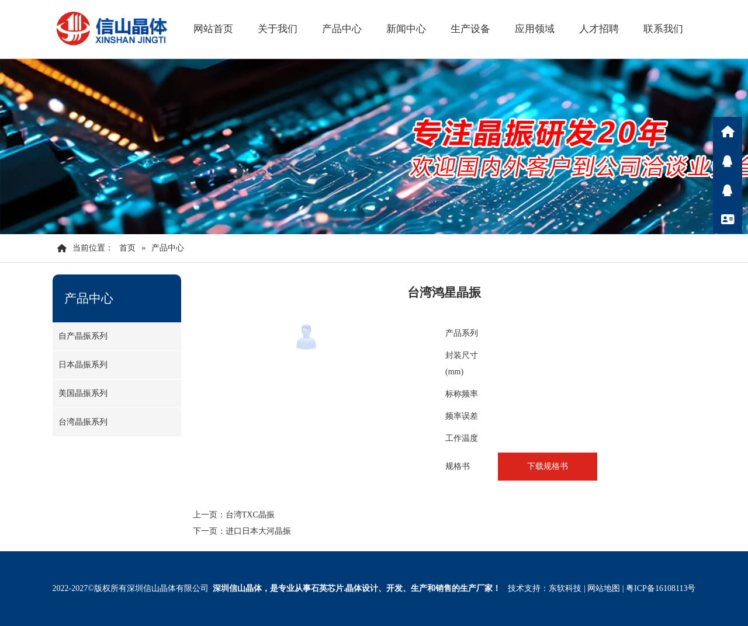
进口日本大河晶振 (258, 531)
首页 (127, 248)
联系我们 (663, 28)
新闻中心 (406, 28)
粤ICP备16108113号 (660, 588)
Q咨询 (727, 160)
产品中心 (342, 28)
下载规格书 (547, 466)
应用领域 (535, 28)
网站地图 (603, 588)
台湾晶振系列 (83, 422)
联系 (727, 219)
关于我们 (277, 28)
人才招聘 (599, 28)
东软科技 (565, 588)
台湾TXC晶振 (250, 514)
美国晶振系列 (83, 393)
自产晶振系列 (83, 336)
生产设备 (470, 28)
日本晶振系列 (83, 364)
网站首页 (213, 28)
